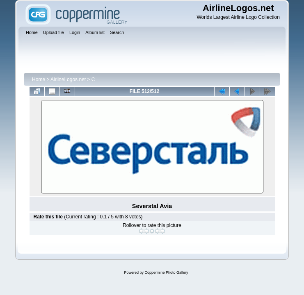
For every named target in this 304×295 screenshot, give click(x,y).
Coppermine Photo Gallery (166, 272)
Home (38, 79)
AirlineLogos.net (68, 79)
